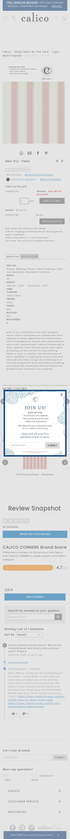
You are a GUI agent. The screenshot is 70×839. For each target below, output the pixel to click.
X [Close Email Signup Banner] (61, 394)
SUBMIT (52, 445)
